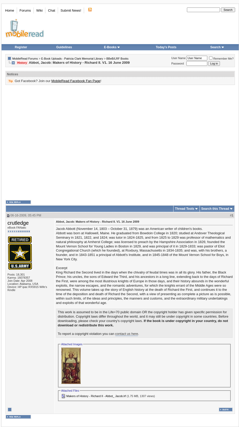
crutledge (18, 223)
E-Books (112, 47)
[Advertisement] (53, 142)
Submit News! (71, 10)
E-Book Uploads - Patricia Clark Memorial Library (72, 58)
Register (21, 47)
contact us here (126, 334)
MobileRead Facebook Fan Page (75, 81)
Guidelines (64, 47)
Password (177, 63)
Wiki (39, 10)
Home (9, 10)
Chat (51, 10)
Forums (25, 10)
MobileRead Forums (25, 58)
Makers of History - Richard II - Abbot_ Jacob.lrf (96, 396)
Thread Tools (184, 209)
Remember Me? (221, 58)
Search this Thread (215, 209)
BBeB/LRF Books (117, 58)
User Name (178, 58)
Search (217, 47)
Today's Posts (166, 47)
